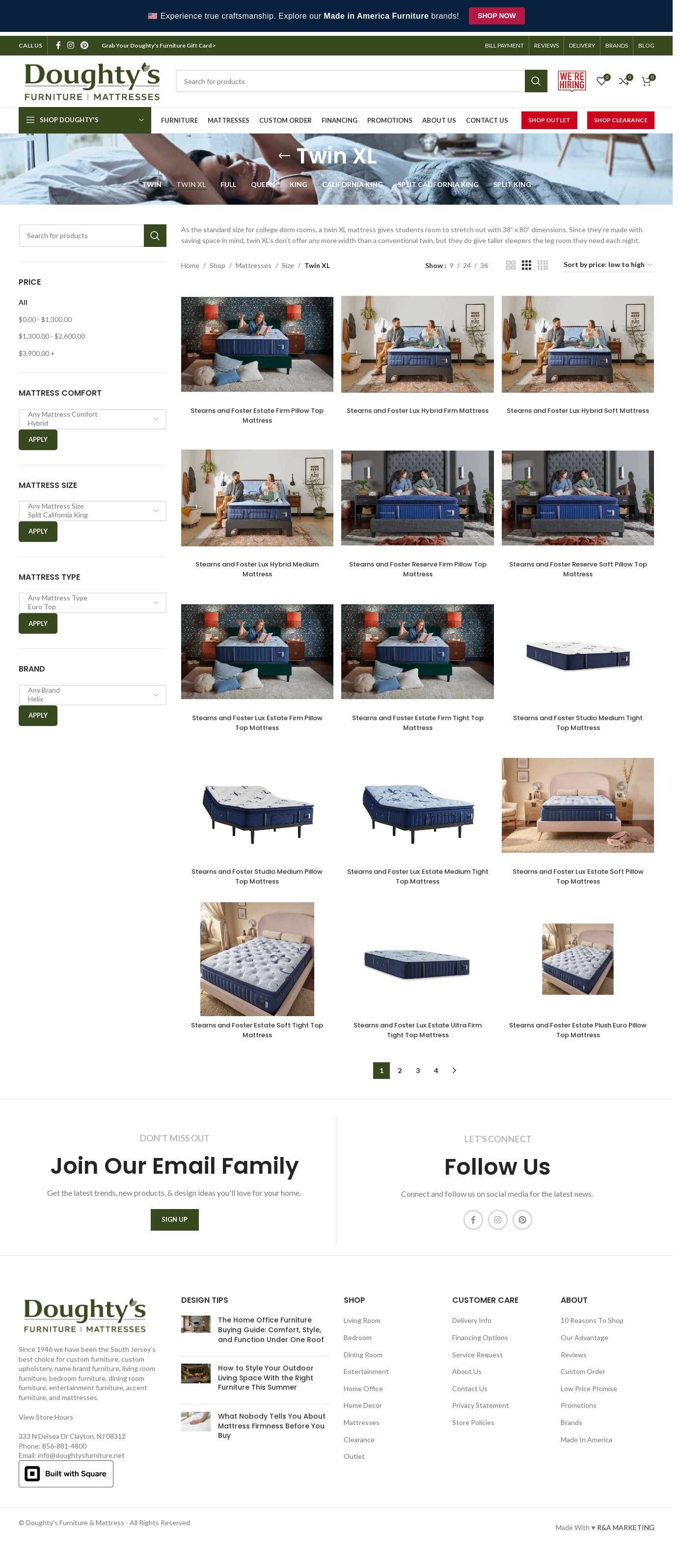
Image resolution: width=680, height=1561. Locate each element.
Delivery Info (471, 1328)
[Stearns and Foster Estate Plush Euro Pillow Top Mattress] (580, 967)
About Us (467, 1379)
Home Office (363, 1397)
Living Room (362, 1328)
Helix (89, 695)
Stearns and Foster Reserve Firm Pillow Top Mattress (418, 565)
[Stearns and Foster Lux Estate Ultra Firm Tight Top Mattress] (417, 967)
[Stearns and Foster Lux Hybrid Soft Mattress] (580, 338)
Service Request (477, 1362)
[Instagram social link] (71, 41)
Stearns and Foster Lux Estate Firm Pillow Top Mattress (255, 722)
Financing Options (480, 1346)
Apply (38, 435)
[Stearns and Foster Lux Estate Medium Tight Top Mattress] (417, 809)
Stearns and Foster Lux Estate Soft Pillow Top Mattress (580, 879)
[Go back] (284, 152)
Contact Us (470, 1397)
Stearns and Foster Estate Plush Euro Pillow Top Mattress (580, 1036)
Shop (217, 261)
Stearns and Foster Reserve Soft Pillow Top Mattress (580, 565)
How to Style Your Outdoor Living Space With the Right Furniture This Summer (266, 1386)
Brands (571, 1430)
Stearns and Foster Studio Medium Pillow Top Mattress (254, 879)
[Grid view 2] (511, 261)
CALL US (30, 41)
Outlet (354, 1464)
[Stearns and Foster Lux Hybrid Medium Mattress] (255, 495)
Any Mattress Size (89, 502)
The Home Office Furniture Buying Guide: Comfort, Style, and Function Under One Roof (271, 1337)
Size (288, 261)
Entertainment (366, 1379)
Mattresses (254, 261)
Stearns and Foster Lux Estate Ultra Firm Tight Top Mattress (417, 1036)
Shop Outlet (549, 116)
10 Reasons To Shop (592, 1328)
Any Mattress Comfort (89, 410)
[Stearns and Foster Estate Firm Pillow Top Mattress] (255, 338)
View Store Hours (46, 1425)
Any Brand (89, 686)
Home (190, 261)
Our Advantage (584, 1346)
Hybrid (89, 419)
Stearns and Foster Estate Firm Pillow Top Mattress (255, 408)
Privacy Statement (480, 1413)
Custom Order (583, 1379)
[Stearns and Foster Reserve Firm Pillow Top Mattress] (417, 495)
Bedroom (358, 1346)
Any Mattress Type (89, 594)
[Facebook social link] (58, 41)
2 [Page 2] (400, 1077)
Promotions (579, 1413)
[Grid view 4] (543, 261)
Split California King (89, 511)
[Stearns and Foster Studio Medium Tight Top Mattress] (580, 652)
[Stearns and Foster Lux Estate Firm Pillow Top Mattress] (255, 652)
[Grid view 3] (526, 261)
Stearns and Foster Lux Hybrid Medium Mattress (255, 565)
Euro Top (89, 603)
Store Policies (473, 1430)
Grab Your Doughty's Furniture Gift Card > (159, 41)
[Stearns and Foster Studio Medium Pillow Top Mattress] (255, 809)
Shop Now (497, 16)
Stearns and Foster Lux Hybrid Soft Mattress (580, 408)
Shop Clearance (621, 116)
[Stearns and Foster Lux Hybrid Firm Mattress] (417, 338)
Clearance (359, 1447)
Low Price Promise (589, 1397)
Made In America (586, 1447)
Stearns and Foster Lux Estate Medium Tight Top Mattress (418, 879)
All (23, 298)
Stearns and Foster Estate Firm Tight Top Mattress (418, 722)
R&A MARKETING (625, 1536)
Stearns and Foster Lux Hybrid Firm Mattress (417, 408)
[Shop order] (608, 262)
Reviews (574, 1362)
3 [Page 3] (418, 1077)
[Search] (92, 231)
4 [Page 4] (436, 1077)
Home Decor (363, 1413)
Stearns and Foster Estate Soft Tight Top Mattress (255, 1036)
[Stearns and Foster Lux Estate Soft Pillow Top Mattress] (580, 809)
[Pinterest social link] (85, 41)
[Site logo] (92, 76)
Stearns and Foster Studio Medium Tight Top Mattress (580, 722)
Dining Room (363, 1362)
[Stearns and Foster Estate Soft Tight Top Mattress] (255, 967)
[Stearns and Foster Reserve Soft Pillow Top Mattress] (580, 495)
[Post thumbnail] (196, 1340)
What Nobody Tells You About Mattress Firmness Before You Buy (272, 1434)
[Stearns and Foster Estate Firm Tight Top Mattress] (417, 652)
